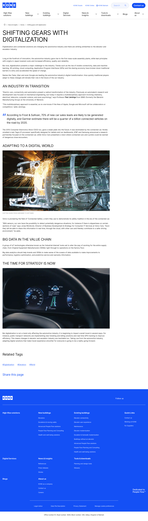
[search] (118, 5)
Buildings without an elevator (84, 439)
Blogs (5, 479)
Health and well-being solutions (49, 435)
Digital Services (9, 458)
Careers (41, 492)
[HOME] (4, 24)
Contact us (42, 488)
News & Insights (13, 25)
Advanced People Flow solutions (49, 426)
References (42, 464)
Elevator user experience (82, 422)
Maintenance (78, 426)
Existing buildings (82, 413)
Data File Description (58, 506)
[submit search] (125, 5)
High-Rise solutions (11, 413)
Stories (22, 25)
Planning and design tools (83, 464)
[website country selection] (102, 5)
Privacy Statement (80, 506)
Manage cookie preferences (104, 506)
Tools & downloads (82, 458)
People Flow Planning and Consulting (51, 431)
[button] (12, 14)
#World (32, 364)
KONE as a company (45, 484)
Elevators (41, 418)
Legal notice (38, 506)
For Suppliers (128, 426)
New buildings (44, 413)
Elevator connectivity (81, 418)
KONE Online (89, 5)
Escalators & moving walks (47, 422)
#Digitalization (8, 364)
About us (42, 479)
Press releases (43, 468)
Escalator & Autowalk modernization (86, 435)
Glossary (77, 468)
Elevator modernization (82, 431)
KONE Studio (77, 5)
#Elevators (22, 364)
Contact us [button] (139, 5)
